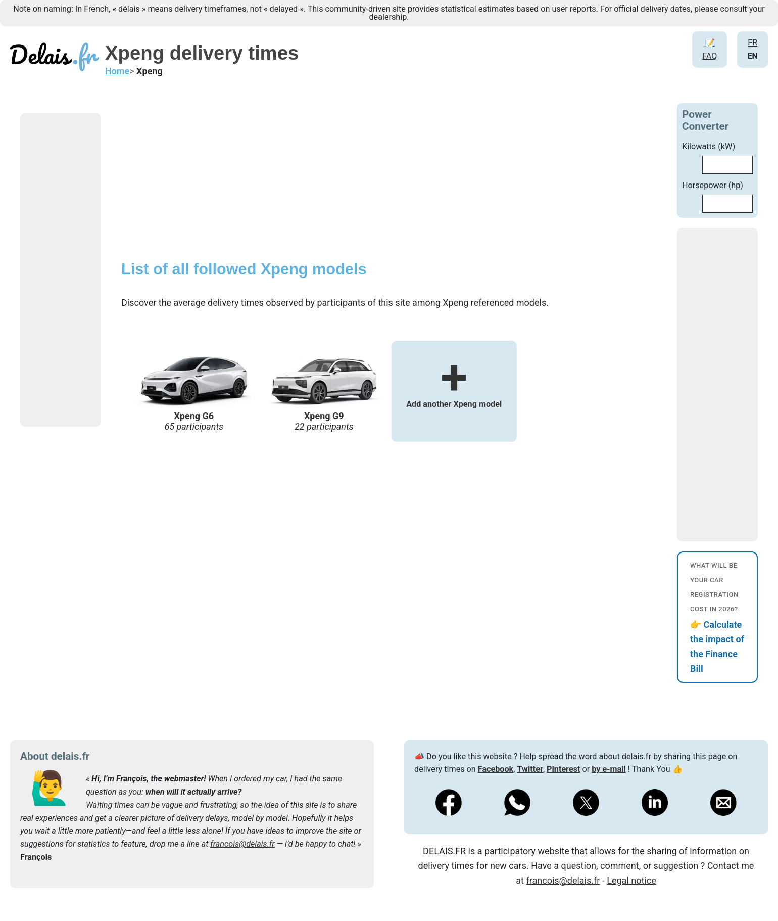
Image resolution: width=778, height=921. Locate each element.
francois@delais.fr (242, 844)
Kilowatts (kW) (708, 146)
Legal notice (631, 880)
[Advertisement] (96, 270)
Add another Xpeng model (454, 390)
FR (752, 43)
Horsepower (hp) (712, 185)
